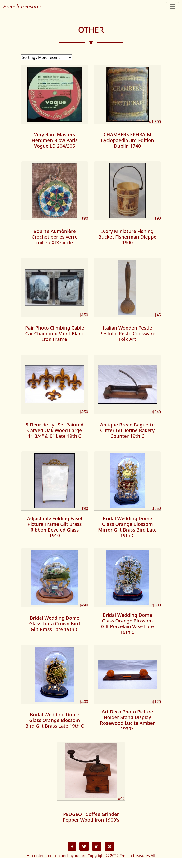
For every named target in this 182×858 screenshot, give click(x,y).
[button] (72, 846)
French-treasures (22, 6)
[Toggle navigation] (172, 6)
